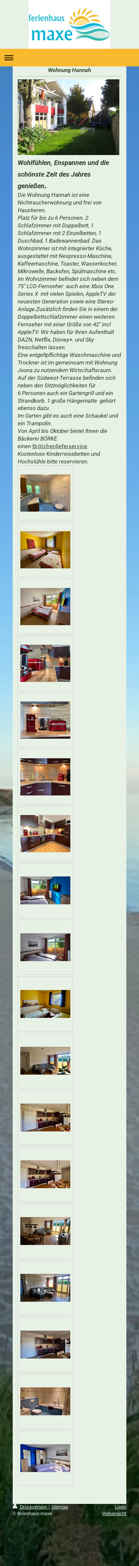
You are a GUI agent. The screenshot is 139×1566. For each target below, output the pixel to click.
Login (120, 1507)
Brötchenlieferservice (59, 446)
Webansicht (114, 1513)
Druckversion (30, 1507)
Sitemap (59, 1507)
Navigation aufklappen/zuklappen (69, 57)
